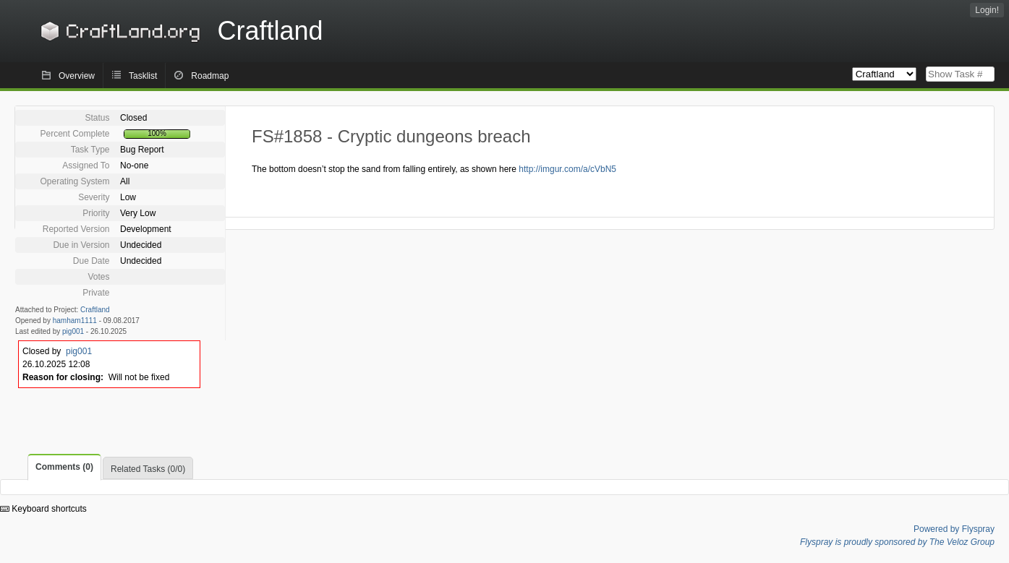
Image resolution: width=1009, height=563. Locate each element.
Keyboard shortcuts (43, 509)
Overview (77, 76)
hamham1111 (75, 321)
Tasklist (143, 76)
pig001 (73, 331)
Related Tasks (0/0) (148, 469)
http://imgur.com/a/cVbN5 (567, 169)
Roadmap (210, 76)
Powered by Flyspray (954, 529)
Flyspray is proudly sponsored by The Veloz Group (897, 542)
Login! (987, 10)
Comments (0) (64, 467)
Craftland (179, 31)
